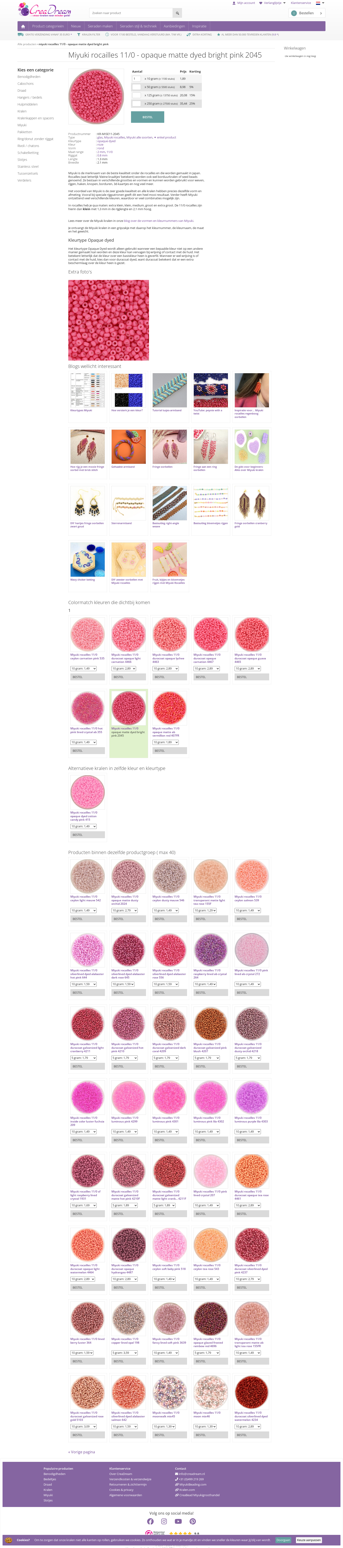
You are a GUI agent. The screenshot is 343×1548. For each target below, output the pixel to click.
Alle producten (27, 44)
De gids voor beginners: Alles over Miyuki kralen (241, 464)
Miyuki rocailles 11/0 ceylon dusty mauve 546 (165, 889)
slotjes (22, 159)
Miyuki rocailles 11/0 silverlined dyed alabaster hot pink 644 (85, 964)
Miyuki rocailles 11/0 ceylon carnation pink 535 (84, 649)
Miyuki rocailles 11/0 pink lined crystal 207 (202, 1184)
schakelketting (28, 152)
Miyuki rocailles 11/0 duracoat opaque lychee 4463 (165, 649)
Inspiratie (199, 26)
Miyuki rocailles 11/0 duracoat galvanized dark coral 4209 (162, 1038)
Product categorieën (48, 26)
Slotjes (48, 1493)
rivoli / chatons (28, 146)
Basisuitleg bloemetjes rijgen (201, 519)
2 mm (101, 152)
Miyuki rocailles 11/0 (123, 719)
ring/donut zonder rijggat (36, 139)
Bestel (78, 668)
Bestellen (302, 13)
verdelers (24, 180)
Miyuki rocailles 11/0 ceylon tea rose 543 (201, 1257)
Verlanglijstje (273, 3)
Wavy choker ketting (82, 572)
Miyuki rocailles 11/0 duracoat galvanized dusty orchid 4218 (240, 1038)
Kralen (48, 1482)
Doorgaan (283, 1540)
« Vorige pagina (81, 1444)
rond (100, 148)
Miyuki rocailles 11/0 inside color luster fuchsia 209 (83, 1112)
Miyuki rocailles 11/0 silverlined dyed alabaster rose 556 (162, 964)
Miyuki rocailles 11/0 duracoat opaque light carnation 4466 (124, 649)
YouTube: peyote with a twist (202, 410)
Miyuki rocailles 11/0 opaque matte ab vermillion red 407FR (162, 722)
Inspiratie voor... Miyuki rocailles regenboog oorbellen (241, 412)
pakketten (25, 132)
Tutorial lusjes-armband (163, 408)
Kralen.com (185, 1482)
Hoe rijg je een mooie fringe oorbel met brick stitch (84, 466)
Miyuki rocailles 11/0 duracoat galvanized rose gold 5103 (83, 1407)
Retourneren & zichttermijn (128, 1477)
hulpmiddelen (28, 104)
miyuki (22, 125)
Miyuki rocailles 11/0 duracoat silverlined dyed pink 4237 (240, 1259)
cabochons (26, 83)
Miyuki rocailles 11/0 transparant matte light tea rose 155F (204, 891)
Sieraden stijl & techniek (138, 26)
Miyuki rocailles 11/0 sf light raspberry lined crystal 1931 (85, 1186)
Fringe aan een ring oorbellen (199, 464)
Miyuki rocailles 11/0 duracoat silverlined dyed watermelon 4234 (242, 1407)
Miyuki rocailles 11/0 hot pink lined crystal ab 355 (86, 721)
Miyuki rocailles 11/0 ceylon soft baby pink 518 (162, 1259)
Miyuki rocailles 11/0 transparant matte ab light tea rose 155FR (241, 1333)
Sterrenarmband (120, 517)
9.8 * (275, 34)
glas (100, 137)
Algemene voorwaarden (125, 1488)
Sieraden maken (100, 26)
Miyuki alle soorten (139, 137)
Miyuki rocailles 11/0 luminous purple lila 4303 (240, 1112)
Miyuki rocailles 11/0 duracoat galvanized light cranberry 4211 (83, 1038)
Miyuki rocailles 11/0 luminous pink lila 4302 (203, 1110)
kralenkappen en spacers (36, 118)
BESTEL (148, 117)
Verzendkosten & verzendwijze (130, 1472)
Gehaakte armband (121, 463)
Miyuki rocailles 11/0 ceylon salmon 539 (240, 889)
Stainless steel (28, 166)
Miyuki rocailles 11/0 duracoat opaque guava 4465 (243, 649)
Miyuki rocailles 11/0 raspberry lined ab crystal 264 (201, 964)
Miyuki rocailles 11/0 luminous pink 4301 (162, 1110)
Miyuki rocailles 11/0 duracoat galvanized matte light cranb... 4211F (162, 1188)
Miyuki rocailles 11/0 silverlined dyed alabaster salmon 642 (124, 1407)
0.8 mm (102, 155)
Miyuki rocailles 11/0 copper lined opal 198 (123, 1331)
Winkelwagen (295, 48)
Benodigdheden (55, 1466)
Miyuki (48, 1488)
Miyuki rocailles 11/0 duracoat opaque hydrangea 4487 (123, 1259)
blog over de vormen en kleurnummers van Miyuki (158, 221)
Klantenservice (301, 3)
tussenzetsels (28, 173)
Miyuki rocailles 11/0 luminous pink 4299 (123, 1110)
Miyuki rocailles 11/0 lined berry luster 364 (84, 1331)
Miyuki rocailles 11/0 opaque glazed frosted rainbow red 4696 (202, 1333)
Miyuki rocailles (114, 137)
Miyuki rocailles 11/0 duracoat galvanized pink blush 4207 (201, 1038)
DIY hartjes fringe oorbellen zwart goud (83, 519)
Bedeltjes (50, 1472)
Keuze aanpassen (309, 1540)
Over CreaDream (120, 1466)
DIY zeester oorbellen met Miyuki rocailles (125, 574)
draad (22, 90)
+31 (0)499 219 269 (189, 1472)
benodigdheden (29, 76)
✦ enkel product (165, 137)
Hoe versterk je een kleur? (125, 408)
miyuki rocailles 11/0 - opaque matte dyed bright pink (74, 44)
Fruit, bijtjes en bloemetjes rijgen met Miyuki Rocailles (165, 574)
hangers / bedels (30, 97)
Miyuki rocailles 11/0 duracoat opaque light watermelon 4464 (85, 1259)
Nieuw (76, 26)
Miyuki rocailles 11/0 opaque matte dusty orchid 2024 (123, 891)
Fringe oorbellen (159, 463)
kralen (22, 111)
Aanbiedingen (174, 26)
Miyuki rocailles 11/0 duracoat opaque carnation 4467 (201, 649)
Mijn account (244, 3)
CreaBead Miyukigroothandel (197, 1488)
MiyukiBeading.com (190, 1477)
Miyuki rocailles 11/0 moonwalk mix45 (162, 1405)
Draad (48, 1477)
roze (100, 144)
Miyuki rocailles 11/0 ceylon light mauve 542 (85, 889)
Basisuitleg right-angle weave (162, 519)
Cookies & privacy (121, 1482)
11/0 (110, 152)
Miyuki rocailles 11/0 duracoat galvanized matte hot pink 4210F (124, 1186)
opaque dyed (106, 141)
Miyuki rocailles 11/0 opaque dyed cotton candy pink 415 (83, 807)
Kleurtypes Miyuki (81, 408)
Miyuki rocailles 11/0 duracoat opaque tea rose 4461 (241, 1186)
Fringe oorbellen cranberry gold (243, 519)
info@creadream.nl (190, 1466)
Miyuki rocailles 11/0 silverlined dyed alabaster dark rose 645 (125, 964)
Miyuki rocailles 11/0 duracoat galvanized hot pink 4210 (126, 1038)
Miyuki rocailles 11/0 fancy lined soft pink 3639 (162, 1333)
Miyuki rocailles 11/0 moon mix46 (201, 1405)
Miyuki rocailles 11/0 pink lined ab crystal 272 (243, 962)
